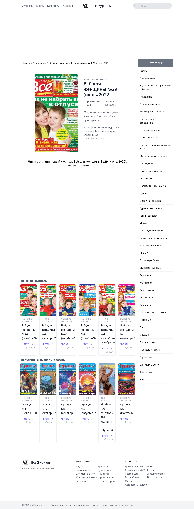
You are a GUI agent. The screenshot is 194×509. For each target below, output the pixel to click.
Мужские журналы (151, 267)
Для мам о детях (149, 364)
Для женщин (147, 78)
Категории (53, 5)
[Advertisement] (97, 35)
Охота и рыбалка (150, 260)
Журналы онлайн (150, 349)
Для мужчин (105, 399)
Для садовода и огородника (149, 120)
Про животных (148, 342)
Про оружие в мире (151, 230)
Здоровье (145, 275)
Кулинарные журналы (153, 111)
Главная (27, 63)
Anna (150, 466)
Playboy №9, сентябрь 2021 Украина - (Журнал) (107, 417)
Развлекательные (150, 130)
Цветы (143, 193)
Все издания (154, 477)
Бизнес (144, 253)
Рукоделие (146, 96)
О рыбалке (146, 357)
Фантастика (146, 372)
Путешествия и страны (153, 312)
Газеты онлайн (148, 137)
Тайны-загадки (148, 215)
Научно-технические (152, 171)
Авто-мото (146, 178)
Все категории (106, 481)
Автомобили (147, 297)
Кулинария (146, 282)
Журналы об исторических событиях (155, 87)
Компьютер (146, 305)
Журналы (27, 5)
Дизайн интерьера (151, 200)
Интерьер (145, 320)
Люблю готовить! (157, 473)
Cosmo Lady (132, 473)
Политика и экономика (153, 186)
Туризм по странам (151, 208)
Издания (68, 5)
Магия (143, 223)
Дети (142, 327)
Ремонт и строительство (154, 238)
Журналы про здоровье (154, 156)
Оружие (144, 334)
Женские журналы (58, 63)
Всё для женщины (110, 102)
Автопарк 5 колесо (136, 484)
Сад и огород (147, 290)
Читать (28, 344)
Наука (143, 379)
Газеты (40, 5)
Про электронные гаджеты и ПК (155, 146)
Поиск (151, 470)
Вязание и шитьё (150, 104)
